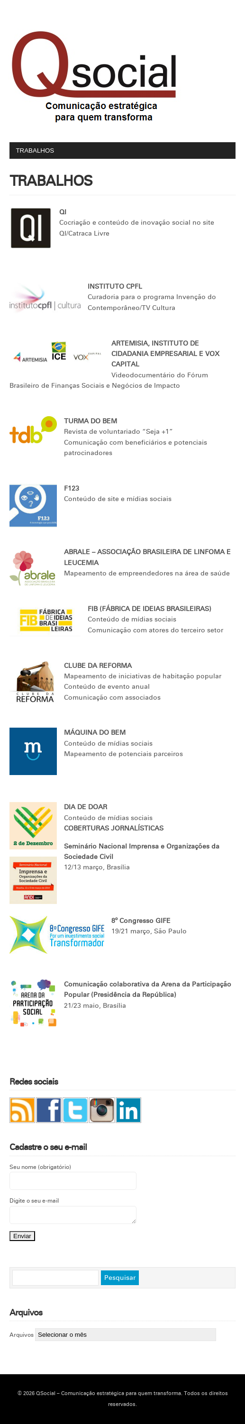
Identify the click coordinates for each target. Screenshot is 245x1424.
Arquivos (21, 1335)
